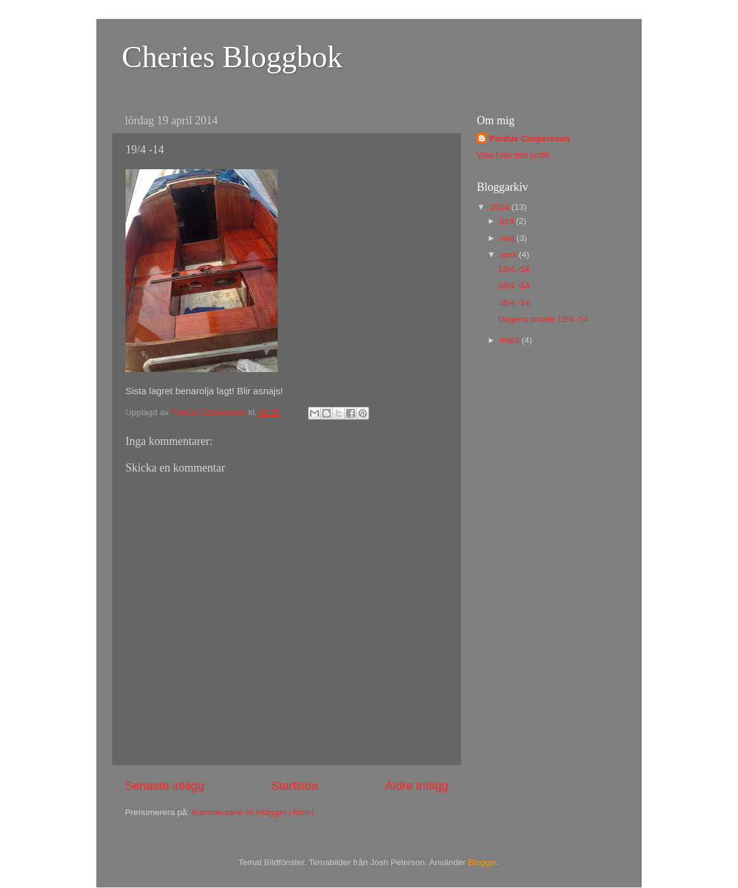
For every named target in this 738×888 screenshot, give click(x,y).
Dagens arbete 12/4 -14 (543, 319)
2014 (501, 207)
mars (511, 340)
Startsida (294, 785)
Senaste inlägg (164, 785)
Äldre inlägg (416, 785)
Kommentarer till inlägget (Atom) (252, 812)
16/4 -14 (514, 285)
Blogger (482, 862)
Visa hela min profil (513, 155)
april (509, 254)
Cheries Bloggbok (232, 57)
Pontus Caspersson (529, 138)
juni (508, 221)
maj (508, 238)
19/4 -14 (514, 269)
